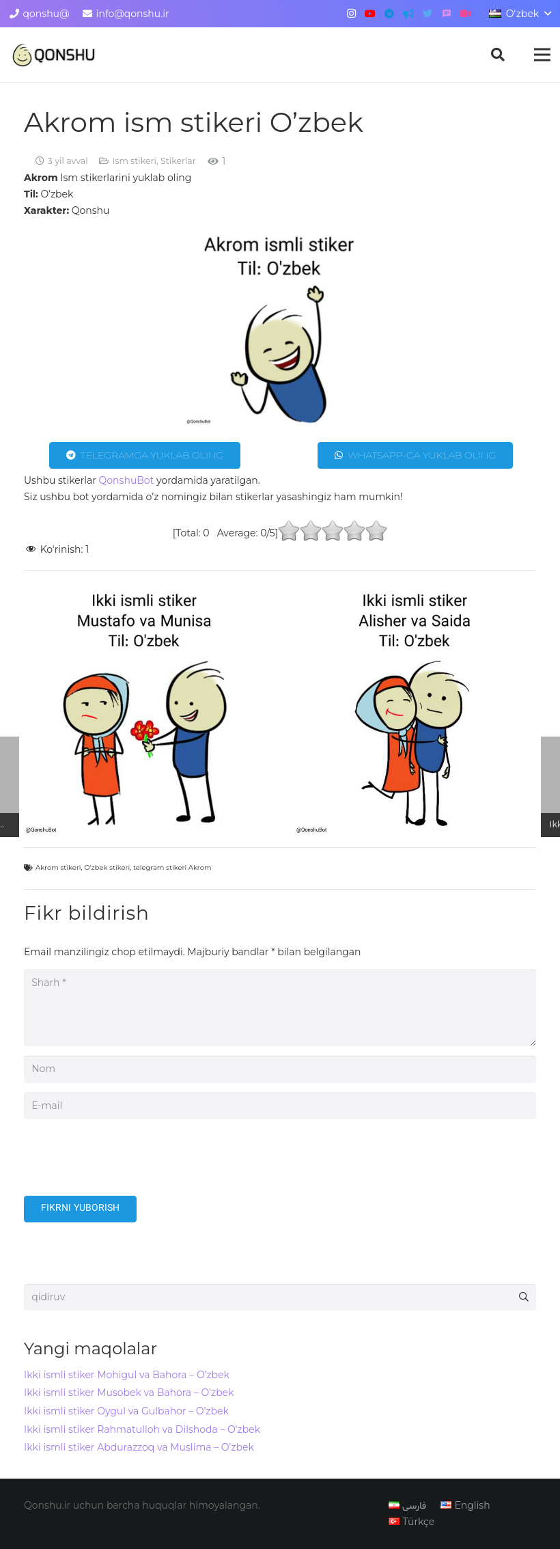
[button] (498, 54)
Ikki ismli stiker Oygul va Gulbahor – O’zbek (126, 1411)
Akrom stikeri (58, 867)
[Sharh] (280, 1008)
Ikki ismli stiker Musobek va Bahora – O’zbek (129, 1392)
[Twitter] (427, 13)
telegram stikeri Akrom (172, 867)
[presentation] (128, 1162)
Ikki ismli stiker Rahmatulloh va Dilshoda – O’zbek (142, 1429)
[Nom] (280, 1069)
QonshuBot (126, 480)
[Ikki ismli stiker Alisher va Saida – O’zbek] (415, 713)
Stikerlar (178, 161)
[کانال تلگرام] (408, 13)
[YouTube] (370, 13)
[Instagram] (351, 13)
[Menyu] (542, 55)
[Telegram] (389, 13)
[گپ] (446, 13)
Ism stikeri (134, 161)
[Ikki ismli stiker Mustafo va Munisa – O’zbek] (145, 713)
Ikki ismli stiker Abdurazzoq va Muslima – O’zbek (139, 1447)
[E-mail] (280, 1106)
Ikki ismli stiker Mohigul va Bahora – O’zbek (126, 1375)
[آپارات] (465, 13)
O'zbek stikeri (107, 867)
